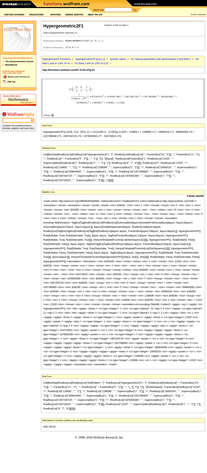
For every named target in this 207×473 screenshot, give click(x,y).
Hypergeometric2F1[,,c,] (90, 59)
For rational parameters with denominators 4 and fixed (161, 59)
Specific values (118, 59)
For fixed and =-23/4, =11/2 (92, 63)
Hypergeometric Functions (56, 59)
